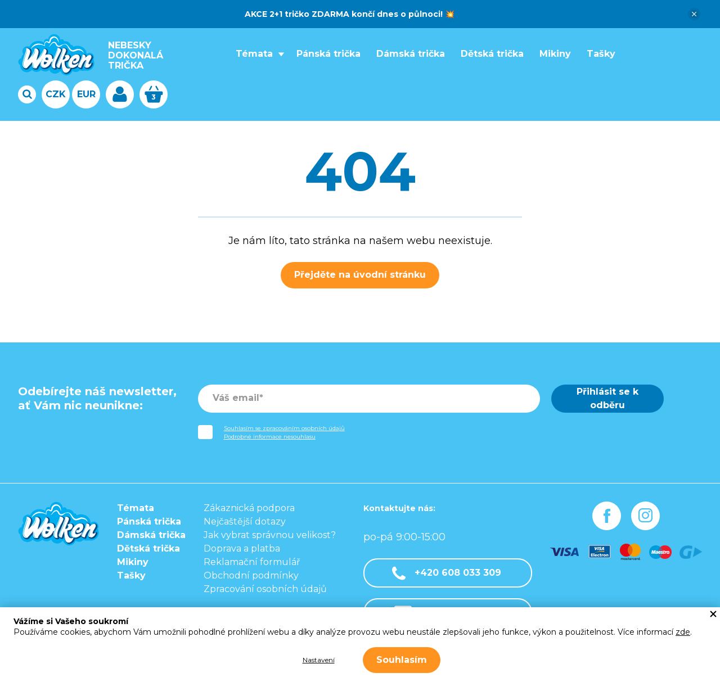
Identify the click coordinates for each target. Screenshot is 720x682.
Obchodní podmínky (251, 575)
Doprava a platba (242, 548)
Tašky (601, 53)
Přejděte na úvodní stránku (360, 274)
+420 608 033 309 (446, 573)
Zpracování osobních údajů (265, 589)
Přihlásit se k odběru (607, 398)
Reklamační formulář (252, 562)
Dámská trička (410, 53)
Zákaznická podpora (249, 508)
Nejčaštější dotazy (245, 521)
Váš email (236, 397)
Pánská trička (328, 53)
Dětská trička (492, 53)
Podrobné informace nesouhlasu (270, 436)
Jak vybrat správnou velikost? (270, 535)
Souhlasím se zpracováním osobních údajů (284, 428)
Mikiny (555, 53)
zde (683, 632)
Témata (254, 53)
